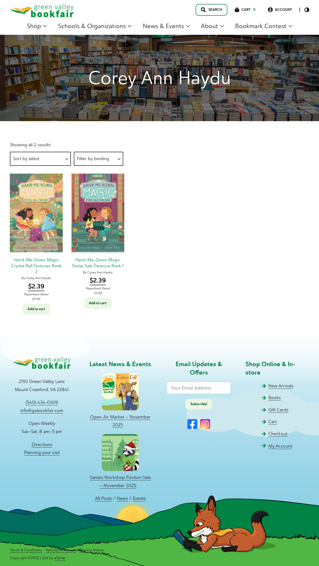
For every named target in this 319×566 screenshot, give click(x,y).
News (122, 498)
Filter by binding (93, 158)
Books (274, 397)
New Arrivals (280, 386)
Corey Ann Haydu (38, 278)
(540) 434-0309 (41, 402)
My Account (280, 446)
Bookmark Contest (263, 26)
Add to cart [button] (36, 309)
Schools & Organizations (95, 26)
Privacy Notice (92, 550)
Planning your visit (42, 452)
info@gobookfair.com (41, 410)
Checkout (277, 433)
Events (139, 498)
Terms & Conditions (26, 550)
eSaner (60, 558)
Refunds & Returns (61, 550)
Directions (42, 444)
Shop (37, 26)
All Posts (103, 498)
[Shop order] (40, 159)
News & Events (166, 26)
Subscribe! (198, 404)
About (212, 26)
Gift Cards (278, 410)
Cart (272, 421)
